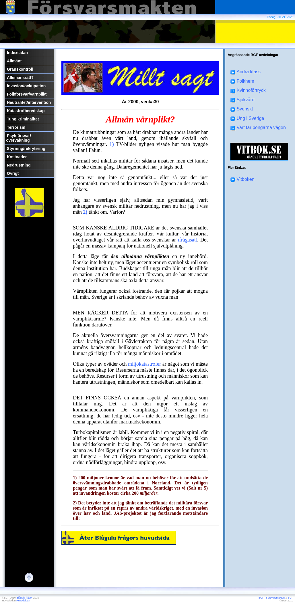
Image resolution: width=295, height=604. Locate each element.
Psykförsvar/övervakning (18, 137)
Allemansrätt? (20, 77)
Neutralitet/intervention (29, 102)
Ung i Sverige (247, 118)
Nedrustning (18, 165)
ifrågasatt (187, 240)
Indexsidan (17, 52)
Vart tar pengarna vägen (258, 127)
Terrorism (16, 127)
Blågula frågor (24, 597)
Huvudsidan (23, 600)
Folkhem (242, 81)
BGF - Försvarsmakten (272, 597)
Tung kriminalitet (23, 119)
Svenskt (241, 108)
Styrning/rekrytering (26, 148)
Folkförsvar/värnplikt (27, 94)
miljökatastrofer (144, 364)
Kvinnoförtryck (247, 90)
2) (85, 212)
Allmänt (14, 61)
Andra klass (245, 71)
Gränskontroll (20, 69)
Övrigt (13, 173)
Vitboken (242, 179)
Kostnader (17, 157)
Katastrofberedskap (26, 110)
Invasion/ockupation (26, 86)
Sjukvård (242, 99)
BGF (290, 597)
